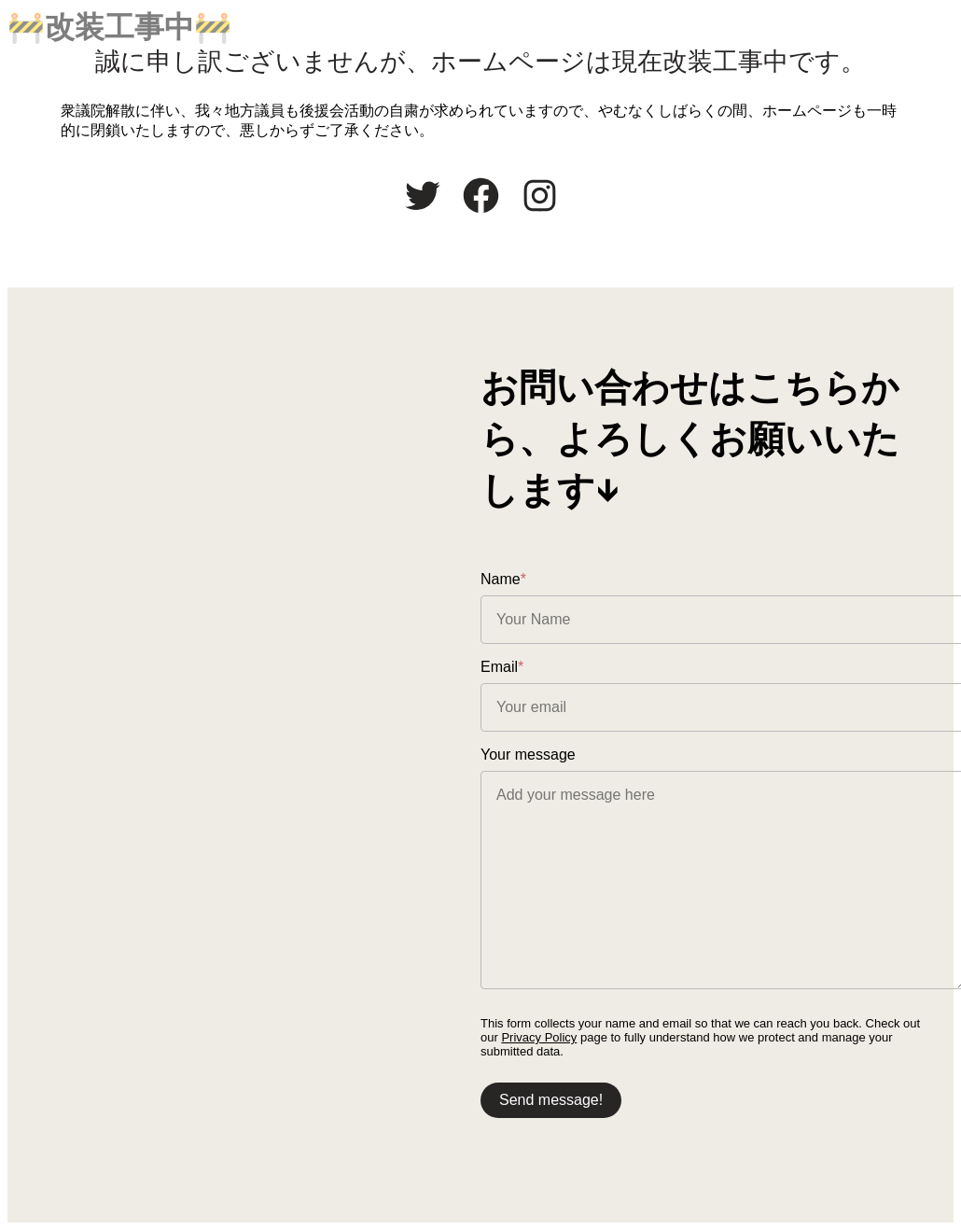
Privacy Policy (539, 1037)
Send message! (551, 1100)
